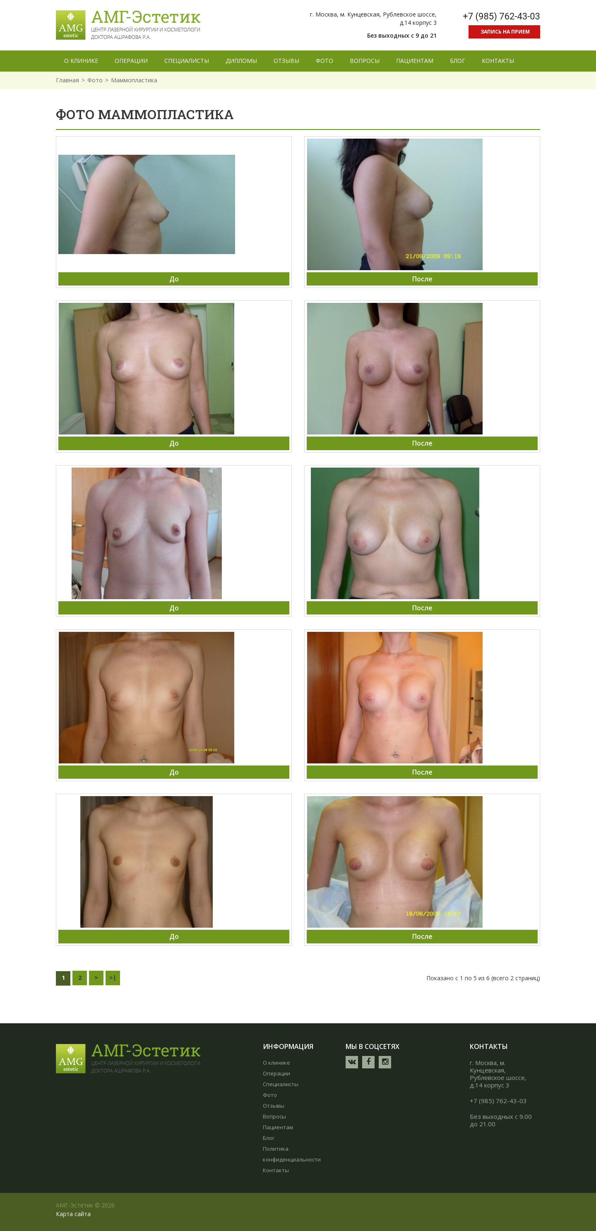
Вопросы (274, 1116)
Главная (67, 80)
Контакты (276, 1170)
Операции (276, 1073)
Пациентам (278, 1127)
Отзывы (273, 1105)
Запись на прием (505, 31)
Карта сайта (73, 1214)
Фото (95, 80)
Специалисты (280, 1084)
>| (112, 977)
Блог (268, 1138)
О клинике (276, 1062)
